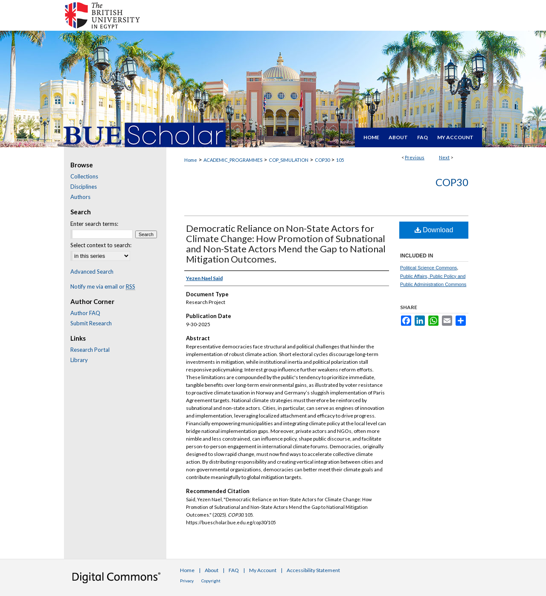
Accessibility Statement (313, 570)
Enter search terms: (94, 223)
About (211, 570)
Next (444, 157)
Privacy (187, 580)
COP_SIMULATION (288, 160)
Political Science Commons (428, 267)
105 (340, 160)
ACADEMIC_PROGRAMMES (232, 160)
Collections (84, 176)
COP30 (322, 160)
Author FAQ (85, 313)
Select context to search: (100, 245)
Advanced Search (91, 271)
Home (190, 160)
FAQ (234, 570)
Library (79, 359)
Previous (414, 157)
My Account (262, 570)
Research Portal (90, 349)
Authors (80, 196)
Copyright (211, 580)
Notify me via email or (102, 286)
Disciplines (83, 186)
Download (434, 230)
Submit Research (91, 323)
